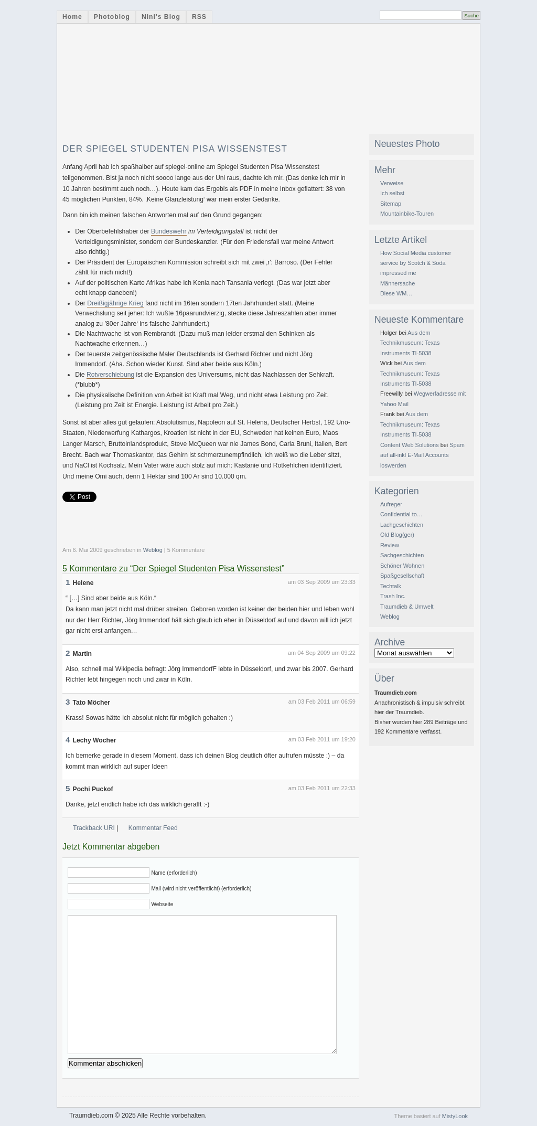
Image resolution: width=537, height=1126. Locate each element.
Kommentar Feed (153, 828)
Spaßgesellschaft (402, 575)
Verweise (391, 183)
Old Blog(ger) (397, 535)
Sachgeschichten (402, 555)
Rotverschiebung (110, 374)
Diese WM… (396, 293)
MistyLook (455, 1116)
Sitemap (390, 203)
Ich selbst (392, 193)
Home (72, 16)
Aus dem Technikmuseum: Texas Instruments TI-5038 (409, 343)
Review (389, 545)
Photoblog (112, 16)
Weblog (153, 550)
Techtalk (390, 586)
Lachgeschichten (401, 525)
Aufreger (391, 504)
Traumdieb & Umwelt (407, 606)
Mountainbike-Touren (407, 213)
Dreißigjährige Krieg (115, 303)
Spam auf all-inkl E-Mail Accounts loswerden (422, 455)
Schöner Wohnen (402, 565)
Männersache (397, 283)
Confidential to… (401, 514)
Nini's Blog (161, 16)
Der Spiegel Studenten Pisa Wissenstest (174, 149)
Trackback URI (94, 828)
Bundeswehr (169, 231)
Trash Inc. (392, 596)
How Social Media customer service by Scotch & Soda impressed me (416, 263)
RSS (199, 16)
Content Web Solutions (409, 445)
